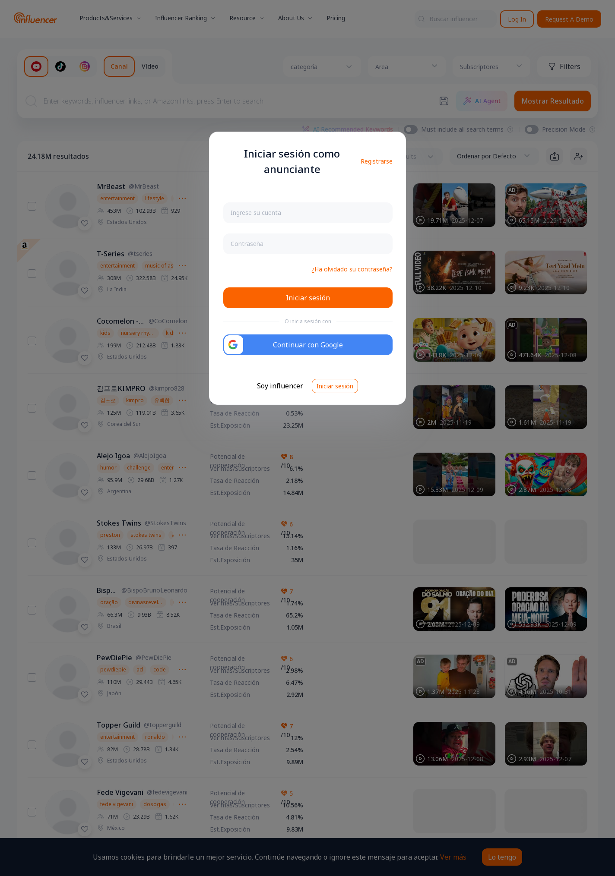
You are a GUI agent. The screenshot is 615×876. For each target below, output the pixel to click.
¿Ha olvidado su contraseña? (352, 269)
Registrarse (377, 161)
